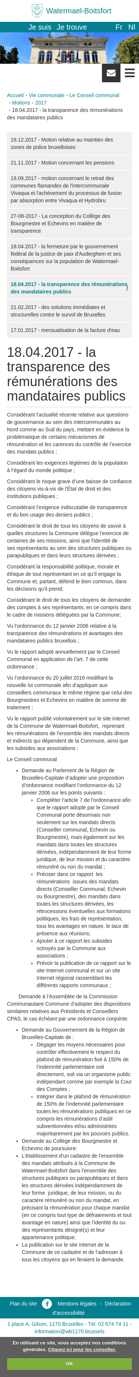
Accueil (15, 95)
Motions (21, 103)
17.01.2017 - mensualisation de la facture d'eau (65, 330)
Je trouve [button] (72, 27)
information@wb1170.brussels (69, 1331)
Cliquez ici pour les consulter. (82, 1349)
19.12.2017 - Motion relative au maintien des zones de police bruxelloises (62, 143)
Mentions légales (76, 1304)
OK (69, 1363)
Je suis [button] (40, 27)
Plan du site (23, 1304)
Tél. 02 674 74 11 (108, 1324)
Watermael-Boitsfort (79, 11)
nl (131, 27)
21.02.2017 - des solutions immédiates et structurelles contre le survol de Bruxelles (58, 311)
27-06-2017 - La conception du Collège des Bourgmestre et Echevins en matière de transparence (60, 223)
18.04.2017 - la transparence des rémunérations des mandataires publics (69, 288)
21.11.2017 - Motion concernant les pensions (62, 163)
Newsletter (111, 75)
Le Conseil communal (94, 95)
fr (118, 27)
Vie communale (46, 95)
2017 (41, 103)
